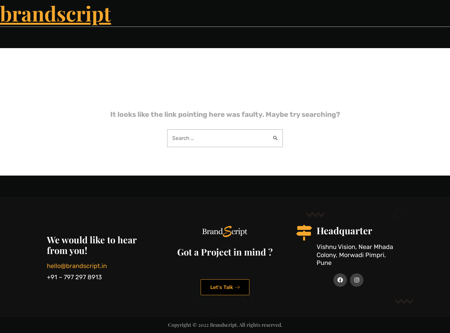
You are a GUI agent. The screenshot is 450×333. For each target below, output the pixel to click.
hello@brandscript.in (77, 266)
